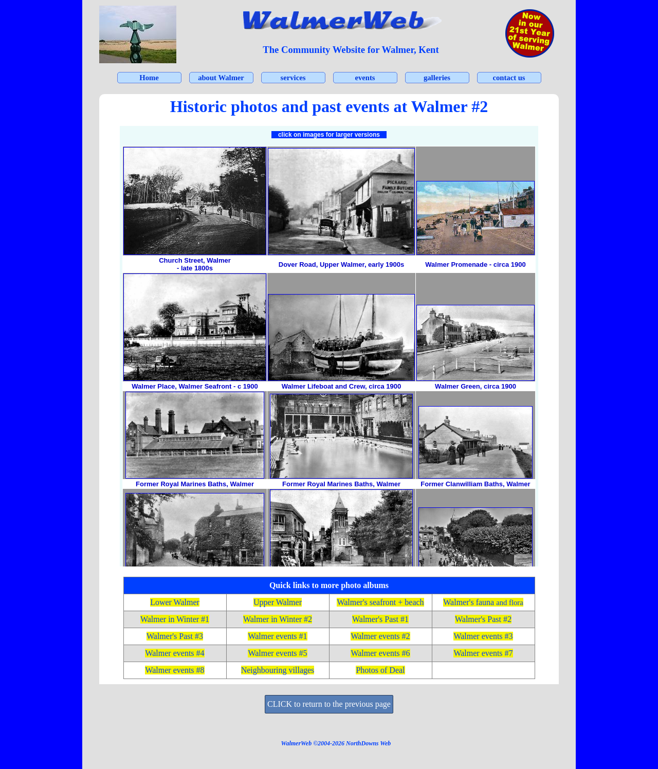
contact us (508, 78)
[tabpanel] (351, 50)
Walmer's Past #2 (483, 619)
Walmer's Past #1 (380, 619)
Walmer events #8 (174, 670)
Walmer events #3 (483, 636)
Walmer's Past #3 (175, 636)
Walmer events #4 (174, 653)
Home (148, 78)
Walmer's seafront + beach (380, 602)
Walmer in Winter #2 (277, 619)
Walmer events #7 (483, 653)
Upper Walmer (277, 602)
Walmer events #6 (380, 653)
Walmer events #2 (380, 636)
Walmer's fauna (483, 602)
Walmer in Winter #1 (174, 619)
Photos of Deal (380, 670)
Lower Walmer (174, 602)
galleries (437, 78)
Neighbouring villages (278, 670)
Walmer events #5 (277, 653)
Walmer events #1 (277, 636)
